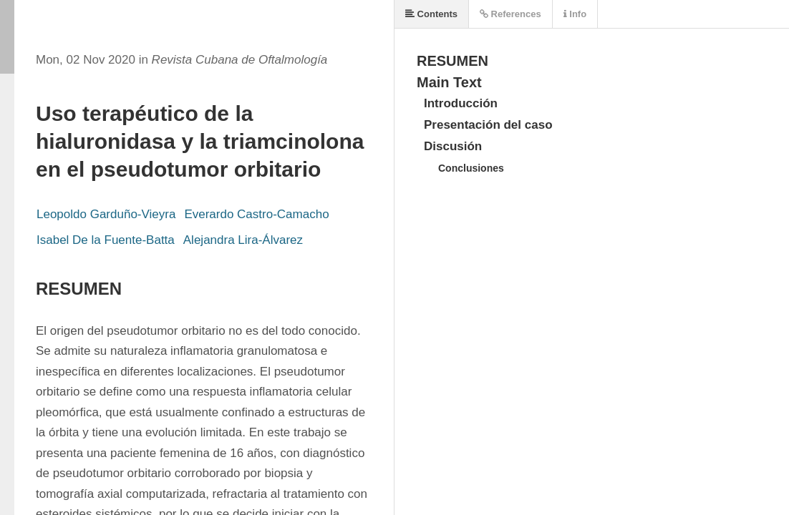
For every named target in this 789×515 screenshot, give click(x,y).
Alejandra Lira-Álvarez (243, 240)
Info (574, 14)
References (510, 14)
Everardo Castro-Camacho (256, 214)
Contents (431, 14)
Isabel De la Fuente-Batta (106, 240)
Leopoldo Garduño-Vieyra (106, 214)
